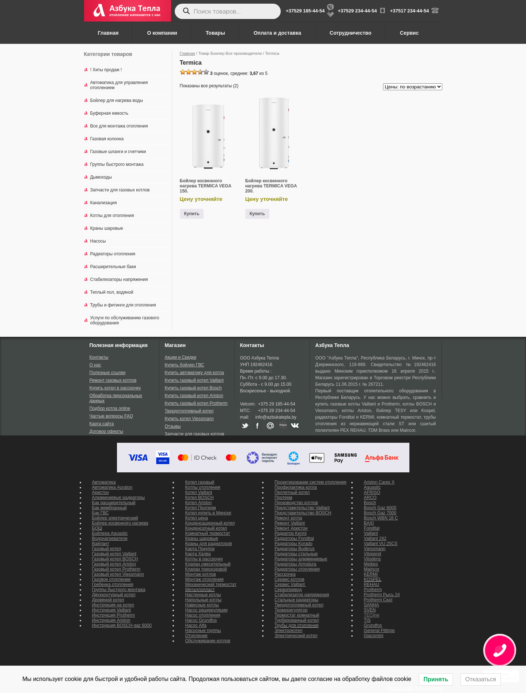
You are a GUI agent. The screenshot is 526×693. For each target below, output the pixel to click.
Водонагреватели (110, 538)
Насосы (98, 241)
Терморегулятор (291, 610)
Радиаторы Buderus (295, 548)
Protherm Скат (378, 599)
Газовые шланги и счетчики (118, 151)
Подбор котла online (110, 408)
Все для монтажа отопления (119, 126)
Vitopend (372, 553)
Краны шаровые (106, 228)
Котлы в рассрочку (204, 558)
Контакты (99, 357)
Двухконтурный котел (114, 594)
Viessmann (374, 548)
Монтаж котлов (200, 574)
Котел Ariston (198, 502)
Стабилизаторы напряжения (119, 279)
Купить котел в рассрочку (115, 388)
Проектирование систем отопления (311, 482)
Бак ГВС (100, 512)
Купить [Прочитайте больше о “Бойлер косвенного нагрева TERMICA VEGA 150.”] (192, 213)
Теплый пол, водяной (111, 292)
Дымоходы (101, 177)
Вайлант (100, 543)
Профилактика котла (296, 487)
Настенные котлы (203, 594)
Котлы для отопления (112, 215)
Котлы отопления (202, 487)
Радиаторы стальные (296, 553)
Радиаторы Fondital (294, 538)
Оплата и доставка (277, 33)
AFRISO (372, 492)
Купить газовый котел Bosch (193, 388)
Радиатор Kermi (291, 533)
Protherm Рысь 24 (382, 594)
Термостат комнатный (297, 615)
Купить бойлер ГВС (184, 365)
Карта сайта (102, 423)
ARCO (370, 497)
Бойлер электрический (115, 518)
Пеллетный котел (292, 492)
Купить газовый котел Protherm (196, 403)
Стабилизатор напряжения (302, 594)
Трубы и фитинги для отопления (123, 305)
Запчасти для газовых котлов (120, 190)
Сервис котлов (289, 579)
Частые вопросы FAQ (111, 416)
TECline (371, 615)
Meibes (371, 564)
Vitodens (372, 558)
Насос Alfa (195, 625)
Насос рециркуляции (206, 610)
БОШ (97, 528)
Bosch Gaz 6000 (380, 507)
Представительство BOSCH (303, 512)
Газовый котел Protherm (116, 569)
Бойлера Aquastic (110, 533)
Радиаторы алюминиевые (301, 558)
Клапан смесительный (207, 564)
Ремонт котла (288, 518)
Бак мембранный (109, 507)
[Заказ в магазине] (412, 86)
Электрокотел (289, 630)
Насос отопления (202, 615)
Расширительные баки (113, 266)
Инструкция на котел (113, 605)
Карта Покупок (200, 548)
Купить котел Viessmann (189, 418)
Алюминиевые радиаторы (118, 497)
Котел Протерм (200, 507)
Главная (108, 33)
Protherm (373, 589)
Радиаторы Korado (294, 543)
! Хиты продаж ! (106, 69)
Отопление (196, 635)
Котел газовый (199, 482)
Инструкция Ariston (111, 620)
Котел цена (196, 518)
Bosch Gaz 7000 (380, 512)
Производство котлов (296, 502)
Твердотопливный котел (189, 411)
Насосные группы (203, 630)
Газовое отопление (111, 579)
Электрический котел (296, 635)
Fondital (371, 528)
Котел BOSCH (199, 497)
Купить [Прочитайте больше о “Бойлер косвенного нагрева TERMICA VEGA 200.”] (257, 213)
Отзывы (173, 426)
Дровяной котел (108, 599)
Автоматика (104, 482)
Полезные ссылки (108, 372)
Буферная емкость (109, 113)
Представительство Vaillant (302, 507)
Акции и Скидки (180, 357)
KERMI (371, 574)
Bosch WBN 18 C (381, 518)
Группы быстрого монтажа (117, 164)
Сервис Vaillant (290, 584)
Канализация (103, 202)
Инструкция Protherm (113, 615)
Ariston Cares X (379, 482)
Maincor (371, 569)
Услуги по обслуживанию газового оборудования (124, 320)
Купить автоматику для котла (194, 372)
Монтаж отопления (204, 579)
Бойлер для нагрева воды (116, 100)
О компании (162, 33)
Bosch (370, 502)
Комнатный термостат (207, 533)
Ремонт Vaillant (290, 523)
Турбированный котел (297, 620)
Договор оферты (106, 431)
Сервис (409, 33)
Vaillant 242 (375, 538)
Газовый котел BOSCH (115, 558)
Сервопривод (288, 589)
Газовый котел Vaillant (114, 553)
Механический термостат (210, 584)
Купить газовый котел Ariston (194, 395)
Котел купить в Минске (208, 512)
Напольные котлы (203, 599)
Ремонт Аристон (291, 528)
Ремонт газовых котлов (113, 380)
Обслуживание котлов (207, 640)
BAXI (369, 523)
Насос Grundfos (201, 620)
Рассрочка (285, 574)
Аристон (100, 492)
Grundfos (373, 625)
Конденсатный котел (206, 528)
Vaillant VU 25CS (380, 543)
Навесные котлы (202, 605)
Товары (215, 33)
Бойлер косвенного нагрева (120, 523)
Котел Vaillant (198, 492)
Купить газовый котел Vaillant (194, 380)
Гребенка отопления (112, 584)
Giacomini (373, 635)
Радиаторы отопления (113, 253)
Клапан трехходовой (206, 569)
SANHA (371, 605)
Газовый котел (106, 548)
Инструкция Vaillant (111, 610)
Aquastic (372, 487)
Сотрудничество (350, 33)
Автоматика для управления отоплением (119, 85)
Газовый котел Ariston (114, 564)
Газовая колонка (107, 138)
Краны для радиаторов (208, 543)
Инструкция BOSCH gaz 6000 (122, 625)
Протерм (283, 497)
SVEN (370, 610)
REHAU (371, 584)
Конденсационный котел (210, 523)
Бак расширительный (114, 502)
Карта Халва (198, 553)
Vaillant (371, 533)
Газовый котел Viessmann (118, 574)
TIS (367, 620)
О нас (95, 365)
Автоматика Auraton (112, 487)
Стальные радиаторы (296, 599)
